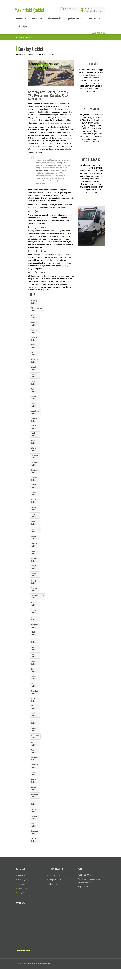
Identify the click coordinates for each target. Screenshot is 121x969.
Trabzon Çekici (34, 707)
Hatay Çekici (33, 486)
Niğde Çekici (33, 633)
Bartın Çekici (33, 788)
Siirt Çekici (33, 670)
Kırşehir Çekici (34, 552)
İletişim (21, 892)
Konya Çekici (33, 567)
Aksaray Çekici (34, 744)
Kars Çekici (33, 523)
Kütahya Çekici (34, 574)
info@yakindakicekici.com (94, 11)
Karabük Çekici (34, 817)
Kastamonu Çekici (35, 530)
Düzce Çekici (33, 839)
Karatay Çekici (42, 170)
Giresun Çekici (34, 478)
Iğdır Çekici (33, 803)
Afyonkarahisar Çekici (37, 309)
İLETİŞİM (23, 26)
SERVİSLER (37, 18)
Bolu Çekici (33, 390)
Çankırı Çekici (34, 420)
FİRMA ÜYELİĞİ (55, 18)
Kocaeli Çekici (34, 560)
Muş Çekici (33, 618)
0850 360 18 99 (70, 8)
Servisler (21, 884)
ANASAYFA (21, 18)
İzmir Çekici (33, 515)
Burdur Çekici (33, 397)
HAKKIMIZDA (94, 18)
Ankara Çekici (34, 331)
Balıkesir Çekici (34, 361)
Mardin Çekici (33, 604)
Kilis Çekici (33, 825)
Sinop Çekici (33, 677)
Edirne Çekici (33, 442)
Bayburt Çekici (34, 751)
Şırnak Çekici (33, 781)
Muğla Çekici (33, 611)
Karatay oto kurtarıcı (46, 146)
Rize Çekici (33, 648)
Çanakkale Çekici (35, 412)
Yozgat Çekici (33, 729)
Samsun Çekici (34, 663)
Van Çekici (33, 722)
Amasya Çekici (34, 324)
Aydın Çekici (33, 353)
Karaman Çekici (34, 758)
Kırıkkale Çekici (34, 766)
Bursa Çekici (33, 405)
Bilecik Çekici (33, 368)
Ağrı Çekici (33, 316)
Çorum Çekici (33, 427)
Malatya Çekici (34, 582)
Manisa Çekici (34, 589)
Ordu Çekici (33, 641)
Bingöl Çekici (33, 375)
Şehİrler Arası (75, 18)
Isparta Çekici (33, 493)
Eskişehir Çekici (34, 464)
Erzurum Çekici (34, 456)
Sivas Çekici (33, 685)
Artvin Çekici (33, 346)
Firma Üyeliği (23, 879)
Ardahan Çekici (34, 795)
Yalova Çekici (33, 810)
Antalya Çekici (34, 338)
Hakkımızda (22, 888)
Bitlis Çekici (33, 383)
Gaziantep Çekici (35, 471)
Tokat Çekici (33, 699)
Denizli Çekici (33, 434)
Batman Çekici (34, 773)
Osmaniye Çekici (35, 832)
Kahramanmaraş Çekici (37, 596)
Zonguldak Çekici (35, 736)
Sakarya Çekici (34, 655)
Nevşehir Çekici (34, 626)
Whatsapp (88, 8)
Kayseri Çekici (34, 537)
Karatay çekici (43, 112)
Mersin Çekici (33, 501)
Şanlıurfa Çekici (34, 714)
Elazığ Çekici (33, 449)
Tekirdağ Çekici (34, 692)
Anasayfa (19, 37)
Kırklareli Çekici (34, 545)
